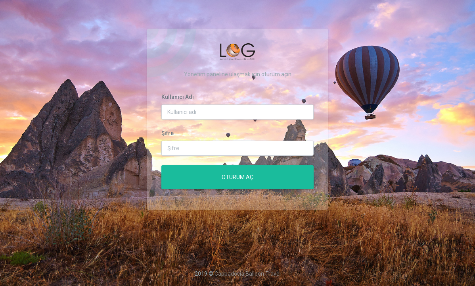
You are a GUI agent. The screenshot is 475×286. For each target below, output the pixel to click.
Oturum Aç (237, 177)
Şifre (167, 133)
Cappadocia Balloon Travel (248, 274)
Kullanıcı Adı (177, 97)
